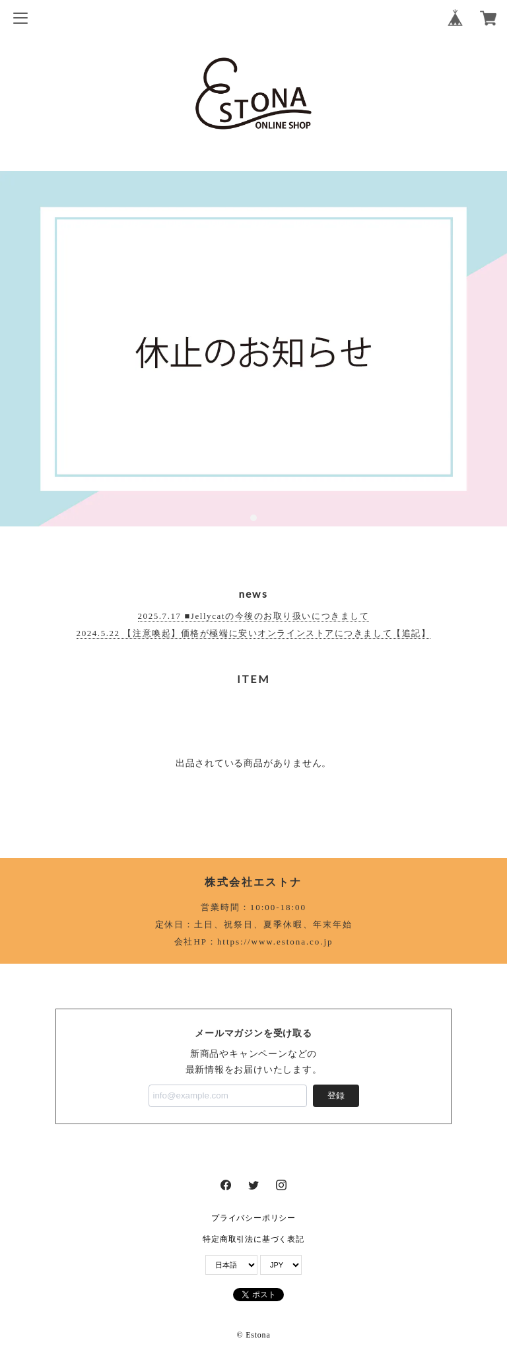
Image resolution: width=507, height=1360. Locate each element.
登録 (336, 1095)
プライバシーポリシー (253, 1218)
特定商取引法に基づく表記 (253, 1239)
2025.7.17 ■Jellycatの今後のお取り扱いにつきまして (254, 616)
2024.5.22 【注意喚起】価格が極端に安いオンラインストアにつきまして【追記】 (254, 633)
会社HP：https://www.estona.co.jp (253, 942)
